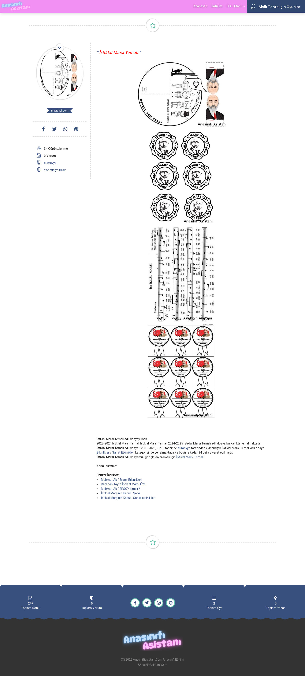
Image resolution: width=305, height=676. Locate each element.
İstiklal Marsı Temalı (189, 457)
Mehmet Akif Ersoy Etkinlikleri (121, 480)
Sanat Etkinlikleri (123, 452)
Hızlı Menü (235, 6)
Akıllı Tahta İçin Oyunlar (279, 7)
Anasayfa (200, 6)
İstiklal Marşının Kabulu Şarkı (120, 493)
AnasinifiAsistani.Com (152, 665)
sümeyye (50, 163)
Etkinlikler (103, 452)
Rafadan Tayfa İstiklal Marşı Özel (123, 484)
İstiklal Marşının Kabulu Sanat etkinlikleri (128, 498)
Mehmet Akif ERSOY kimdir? (120, 489)
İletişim (216, 6)
